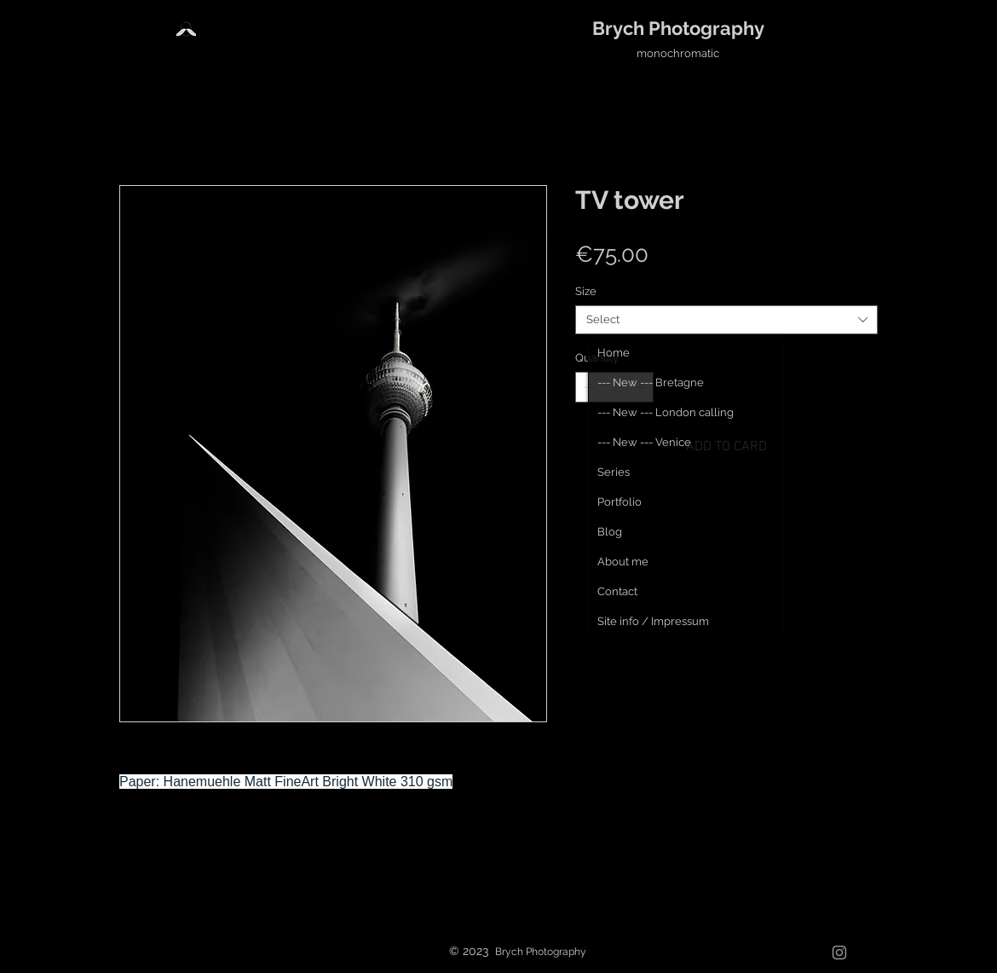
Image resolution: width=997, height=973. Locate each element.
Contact (617, 591)
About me (622, 561)
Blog (609, 531)
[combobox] (726, 319)
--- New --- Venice (644, 442)
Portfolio (619, 501)
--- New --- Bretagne (650, 382)
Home (613, 352)
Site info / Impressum (653, 621)
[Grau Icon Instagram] (839, 952)
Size (585, 291)
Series (613, 472)
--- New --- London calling (665, 412)
